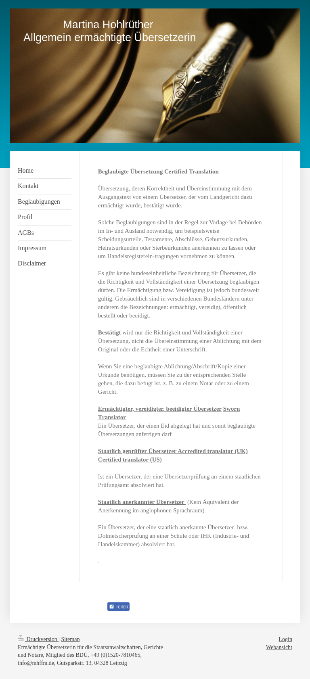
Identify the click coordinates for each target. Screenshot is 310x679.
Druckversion (38, 639)
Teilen (118, 607)
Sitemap (70, 639)
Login (285, 639)
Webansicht (279, 647)
